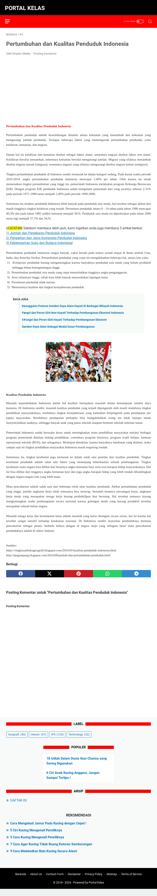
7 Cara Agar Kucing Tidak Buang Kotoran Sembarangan (51, 850)
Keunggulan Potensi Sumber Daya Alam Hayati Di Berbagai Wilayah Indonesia (72, 303)
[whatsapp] (107, 570)
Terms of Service (131, 881)
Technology (79, 740)
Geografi (17, 740)
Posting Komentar (45, 50)
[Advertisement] (78, 86)
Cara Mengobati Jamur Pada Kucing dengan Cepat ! (48, 829)
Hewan (38, 740)
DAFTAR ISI (18, 806)
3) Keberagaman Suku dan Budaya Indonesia (39, 240)
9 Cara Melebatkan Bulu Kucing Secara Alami (43, 857)
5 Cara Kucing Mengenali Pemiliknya (37, 843)
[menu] (11, 17)
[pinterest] (78, 570)
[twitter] (49, 570)
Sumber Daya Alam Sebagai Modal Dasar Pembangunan (58, 323)
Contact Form (55, 881)
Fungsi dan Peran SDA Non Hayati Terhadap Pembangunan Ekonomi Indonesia (73, 310)
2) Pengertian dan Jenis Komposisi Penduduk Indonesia (46, 235)
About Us (36, 881)
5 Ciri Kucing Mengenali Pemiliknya (36, 836)
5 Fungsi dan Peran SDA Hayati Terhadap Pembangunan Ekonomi (64, 317)
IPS (57, 740)
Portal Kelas (26, 5)
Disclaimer (74, 881)
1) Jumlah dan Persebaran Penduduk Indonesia (40, 230)
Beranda (20, 881)
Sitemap (112, 881)
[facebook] (20, 570)
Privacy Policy (93, 881)
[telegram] (136, 570)
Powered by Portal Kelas (88, 889)
